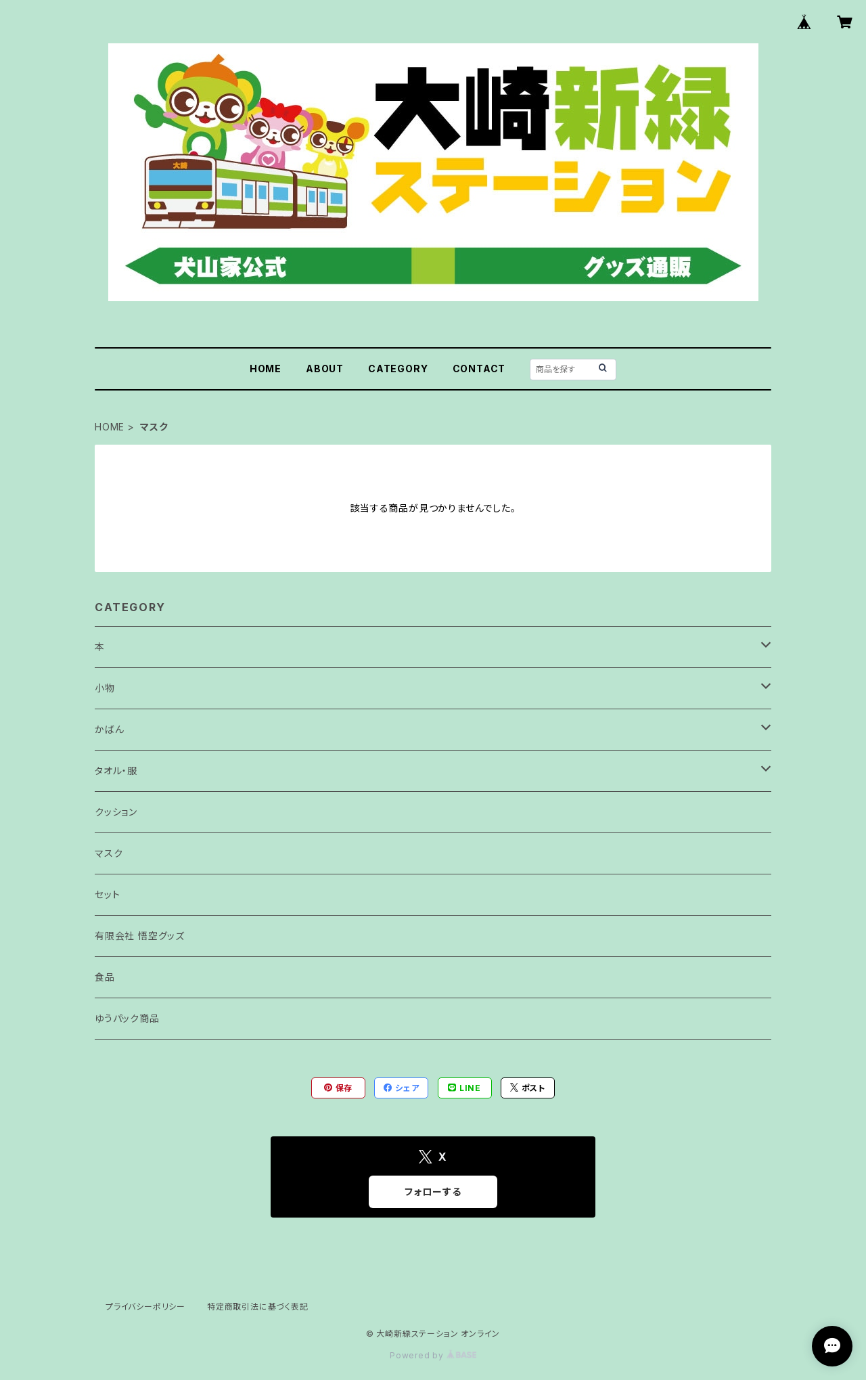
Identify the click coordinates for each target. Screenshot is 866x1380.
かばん (109, 729)
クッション (116, 812)
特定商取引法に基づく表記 (258, 1306)
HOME (265, 368)
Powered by (433, 1355)
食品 (105, 977)
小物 (105, 688)
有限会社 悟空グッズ (140, 935)
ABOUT (325, 368)
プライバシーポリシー (145, 1306)
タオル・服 (116, 770)
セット (107, 894)
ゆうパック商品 (127, 1018)
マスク (108, 853)
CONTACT (479, 368)
